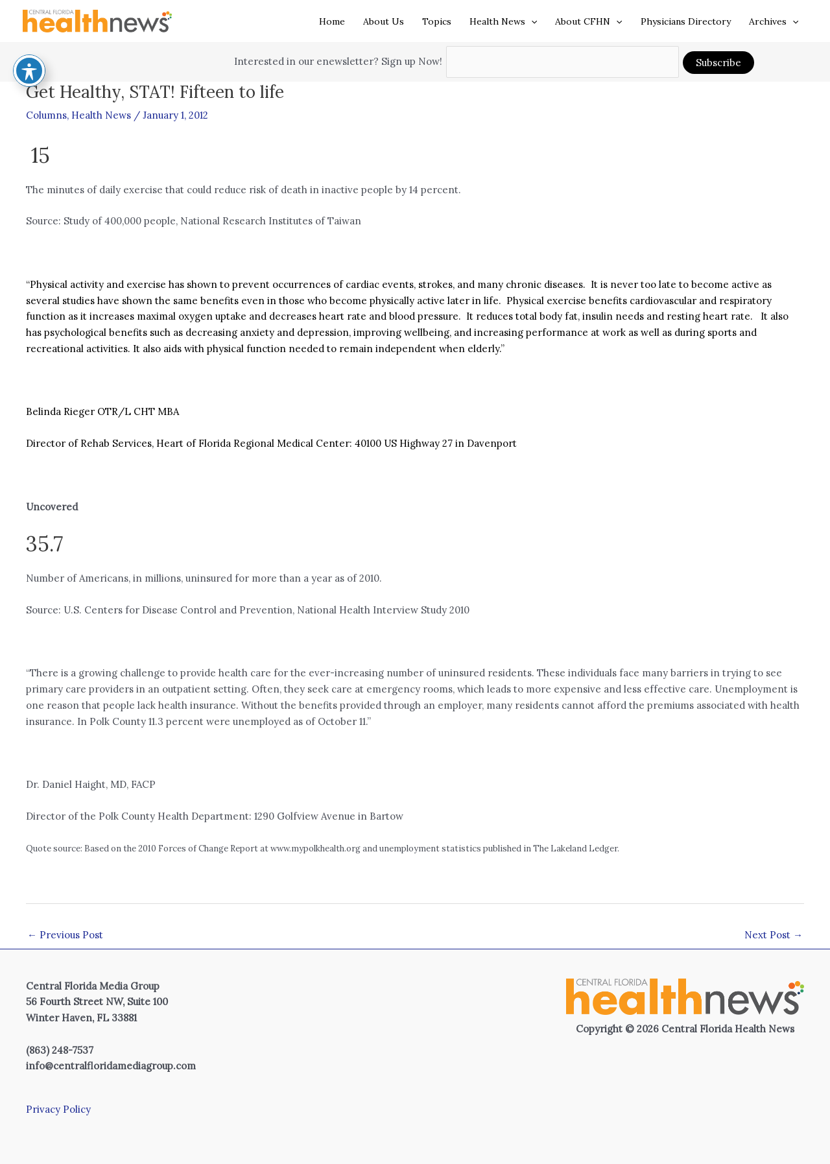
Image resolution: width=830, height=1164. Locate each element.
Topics (436, 21)
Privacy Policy (58, 1109)
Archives (773, 21)
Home (332, 21)
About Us (383, 21)
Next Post (773, 935)
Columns (46, 115)
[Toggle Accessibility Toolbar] (29, 44)
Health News (503, 21)
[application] (531, 21)
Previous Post (65, 935)
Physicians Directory (686, 21)
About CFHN (588, 21)
